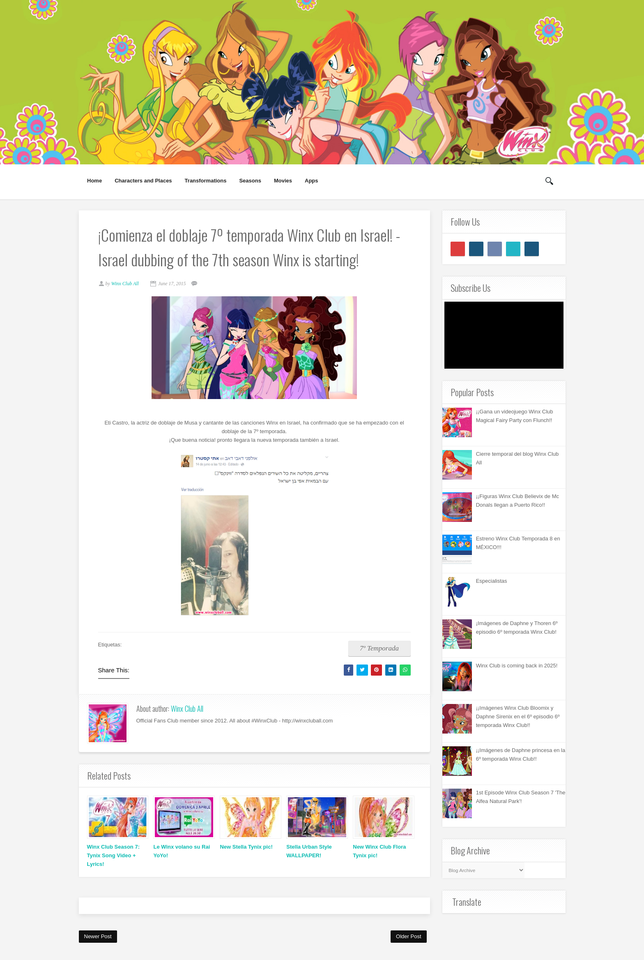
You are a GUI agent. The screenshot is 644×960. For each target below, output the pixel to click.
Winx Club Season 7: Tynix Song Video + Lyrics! (113, 856)
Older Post (408, 937)
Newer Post (98, 937)
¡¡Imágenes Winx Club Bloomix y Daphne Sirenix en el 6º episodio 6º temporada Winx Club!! (518, 716)
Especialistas (491, 581)
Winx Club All (187, 709)
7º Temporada (378, 649)
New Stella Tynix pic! (246, 848)
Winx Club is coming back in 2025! (517, 665)
